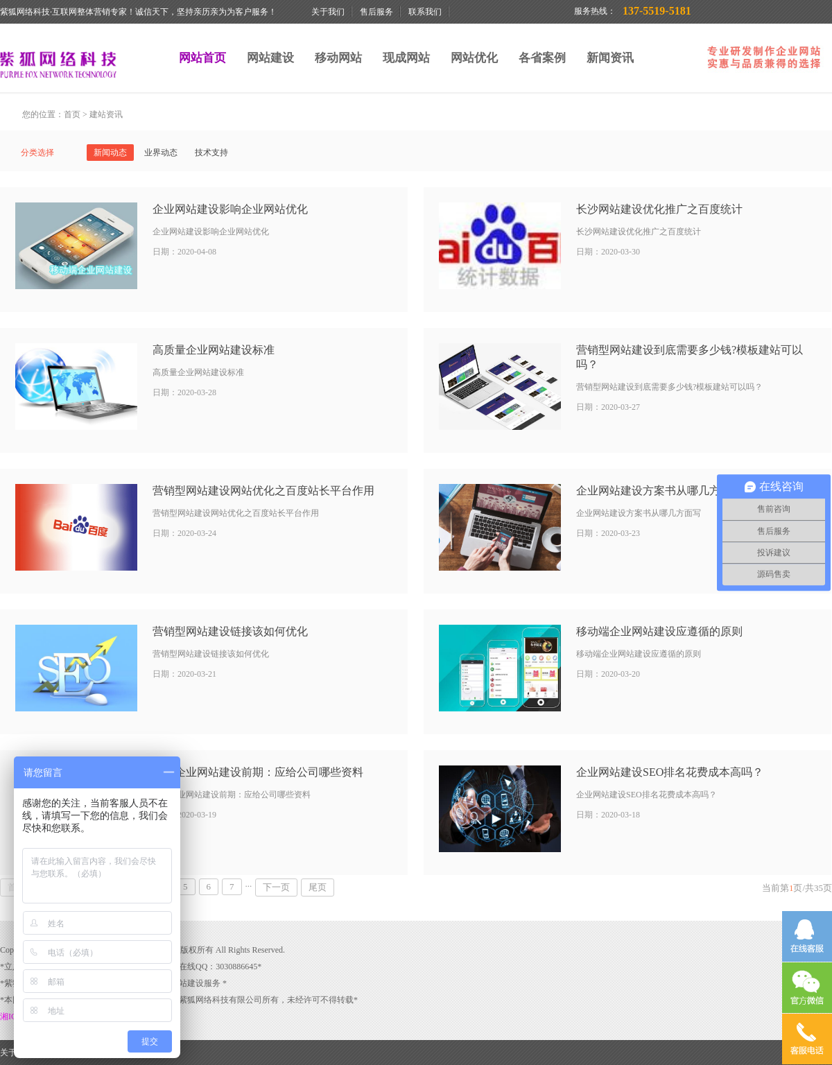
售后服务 (376, 12)
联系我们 (425, 12)
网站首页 (202, 57)
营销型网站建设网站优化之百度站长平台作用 (263, 490)
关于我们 (328, 12)
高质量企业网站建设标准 (214, 350)
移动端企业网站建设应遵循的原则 (659, 631)
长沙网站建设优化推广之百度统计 (659, 209)
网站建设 (270, 57)
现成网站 (406, 57)
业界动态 (160, 152)
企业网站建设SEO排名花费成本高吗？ (669, 772)
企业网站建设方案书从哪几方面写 (659, 490)
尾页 (318, 887)
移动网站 (338, 57)
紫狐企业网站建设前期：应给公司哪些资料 (258, 772)
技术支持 (211, 152)
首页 (72, 114)
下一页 (276, 887)
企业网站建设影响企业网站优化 (230, 209)
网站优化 (474, 57)
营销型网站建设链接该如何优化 (230, 631)
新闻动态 (110, 152)
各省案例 (542, 57)
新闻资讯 (610, 57)
